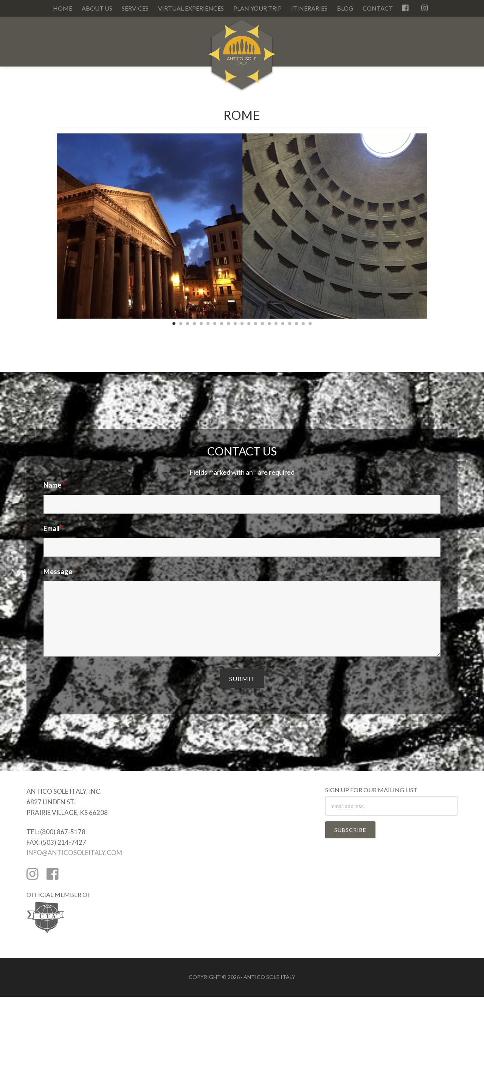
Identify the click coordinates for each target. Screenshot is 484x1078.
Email (53, 528)
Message (59, 571)
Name (54, 485)
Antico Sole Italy (242, 58)
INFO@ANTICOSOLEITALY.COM (74, 853)
